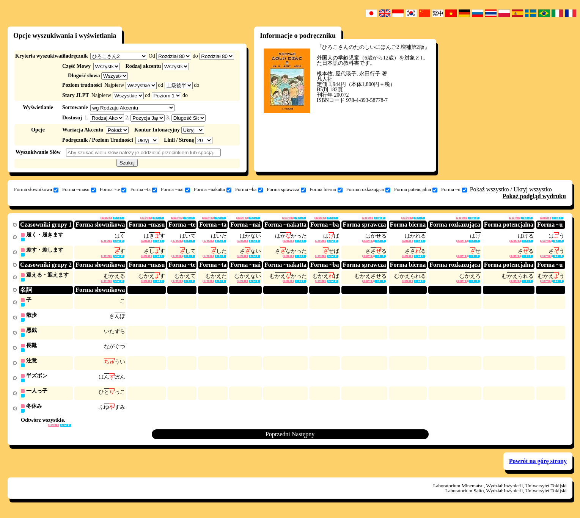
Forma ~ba (249, 189)
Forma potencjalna (415, 189)
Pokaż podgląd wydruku (534, 196)
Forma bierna (326, 189)
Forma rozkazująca (368, 189)
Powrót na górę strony (538, 465)
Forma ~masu (79, 189)
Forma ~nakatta (212, 189)
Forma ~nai (175, 189)
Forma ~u (454, 189)
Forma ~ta (143, 189)
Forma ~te (113, 189)
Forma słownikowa (36, 189)
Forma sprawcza (286, 189)
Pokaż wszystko (489, 189)
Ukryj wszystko (533, 189)
